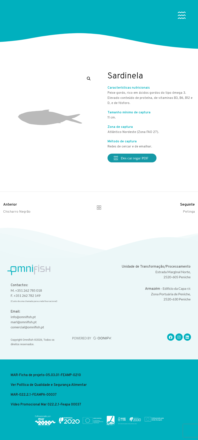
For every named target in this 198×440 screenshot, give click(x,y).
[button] (182, 16)
